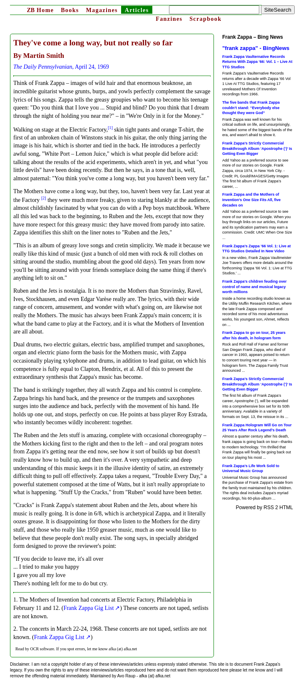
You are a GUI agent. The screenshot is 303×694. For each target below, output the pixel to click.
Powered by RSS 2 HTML (264, 507)
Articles (137, 10)
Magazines (101, 10)
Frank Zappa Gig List (88, 608)
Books (70, 10)
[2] (43, 198)
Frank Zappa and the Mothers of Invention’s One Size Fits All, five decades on (251, 199)
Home (40, 10)
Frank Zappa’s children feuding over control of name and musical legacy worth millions (254, 286)
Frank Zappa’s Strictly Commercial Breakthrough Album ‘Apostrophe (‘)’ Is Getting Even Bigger (257, 148)
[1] (110, 127)
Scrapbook (205, 19)
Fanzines (169, 19)
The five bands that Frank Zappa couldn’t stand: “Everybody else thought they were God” (251, 107)
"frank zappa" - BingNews (255, 48)
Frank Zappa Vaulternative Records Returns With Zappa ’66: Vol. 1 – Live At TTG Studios (257, 62)
